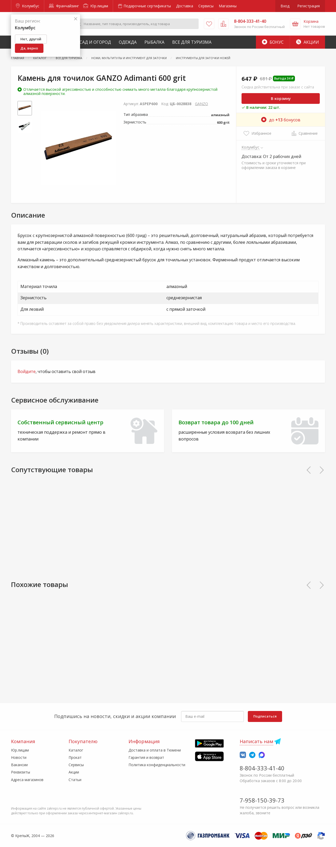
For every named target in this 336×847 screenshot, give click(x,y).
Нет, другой (30, 39)
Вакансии (19, 764)
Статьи (75, 779)
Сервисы (206, 5)
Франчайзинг (64, 5)
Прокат (75, 757)
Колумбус (27, 5)
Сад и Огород (95, 42)
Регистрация (308, 5)
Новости (18, 757)
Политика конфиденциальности (156, 764)
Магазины (228, 5)
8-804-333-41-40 (262, 768)
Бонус (273, 42)
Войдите (27, 371)
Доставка (184, 5)
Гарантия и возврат (146, 757)
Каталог (76, 750)
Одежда (128, 42)
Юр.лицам (95, 5)
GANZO (201, 103)
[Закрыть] (75, 19)
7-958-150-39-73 (262, 800)
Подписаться (265, 716)
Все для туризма (191, 42)
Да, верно (29, 48)
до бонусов (280, 120)
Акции (307, 42)
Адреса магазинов (27, 779)
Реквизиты (20, 772)
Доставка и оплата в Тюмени (154, 750)
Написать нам (256, 741)
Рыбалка (154, 42)
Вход (285, 5)
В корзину (281, 98)
